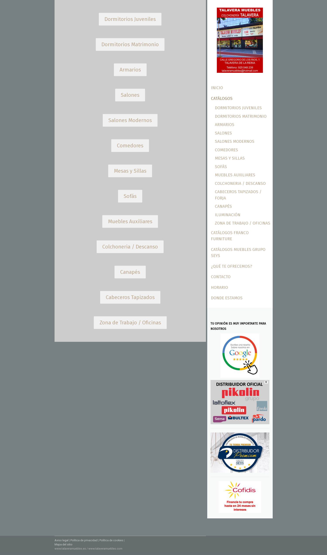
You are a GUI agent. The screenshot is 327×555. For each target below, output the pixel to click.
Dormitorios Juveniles (238, 107)
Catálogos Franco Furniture (230, 236)
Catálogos (222, 98)
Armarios (224, 124)
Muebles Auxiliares (235, 174)
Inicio (217, 87)
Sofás (221, 166)
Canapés (223, 206)
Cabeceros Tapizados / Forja (238, 195)
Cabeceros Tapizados (130, 297)
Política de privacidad (84, 540)
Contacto (221, 276)
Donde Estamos (227, 297)
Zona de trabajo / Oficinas (242, 223)
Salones (223, 133)
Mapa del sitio (63, 544)
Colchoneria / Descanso (240, 183)
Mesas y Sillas (230, 158)
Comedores (226, 149)
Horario (219, 287)
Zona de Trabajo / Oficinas (130, 323)
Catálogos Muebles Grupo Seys (238, 252)
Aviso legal (61, 540)
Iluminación (227, 214)
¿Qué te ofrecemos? (231, 266)
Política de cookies (111, 540)
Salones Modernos (234, 141)
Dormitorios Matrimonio (241, 116)
